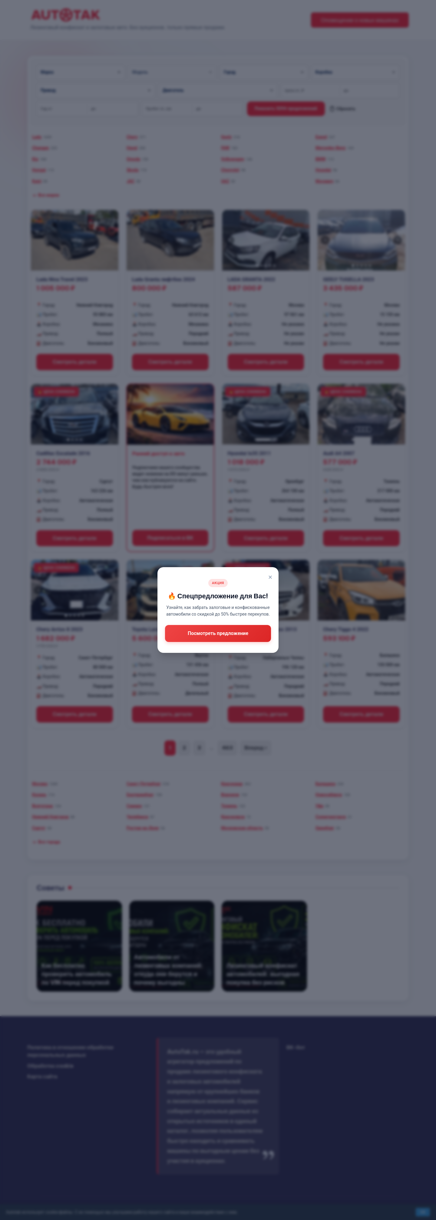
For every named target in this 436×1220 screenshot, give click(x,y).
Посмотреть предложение (218, 633)
